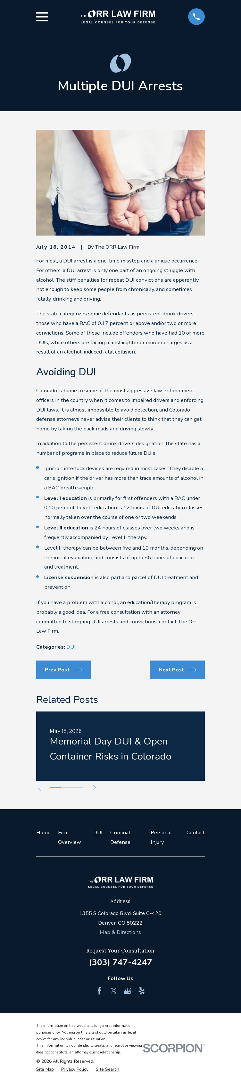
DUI (71, 647)
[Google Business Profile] (127, 990)
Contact (196, 832)
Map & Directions (120, 932)
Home (43, 832)
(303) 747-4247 (120, 962)
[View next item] (97, 788)
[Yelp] (141, 990)
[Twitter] (113, 990)
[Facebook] (99, 990)
